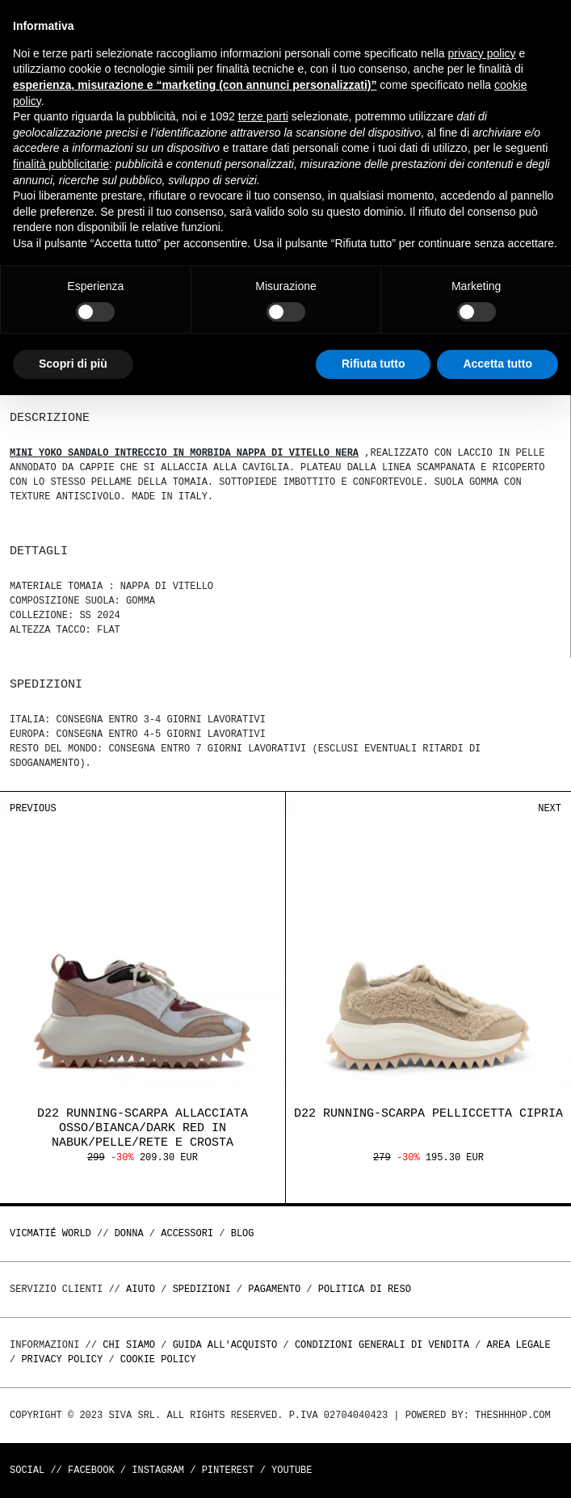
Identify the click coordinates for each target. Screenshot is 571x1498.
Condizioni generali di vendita (382, 1345)
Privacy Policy (62, 1359)
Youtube (291, 1470)
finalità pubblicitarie (61, 164)
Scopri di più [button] (73, 363)
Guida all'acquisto (225, 1345)
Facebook (91, 1470)
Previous (33, 808)
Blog (242, 1233)
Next (549, 808)
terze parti (263, 116)
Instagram (158, 1470)
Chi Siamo (129, 1345)
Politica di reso (364, 1289)
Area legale (518, 1345)
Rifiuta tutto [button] (373, 363)
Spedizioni (202, 1289)
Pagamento (274, 1289)
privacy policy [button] (482, 53)
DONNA (129, 1233)
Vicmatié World (50, 1233)
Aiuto (140, 1289)
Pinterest (228, 1470)
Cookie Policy (158, 1359)
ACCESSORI (187, 1233)
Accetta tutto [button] (497, 363)
